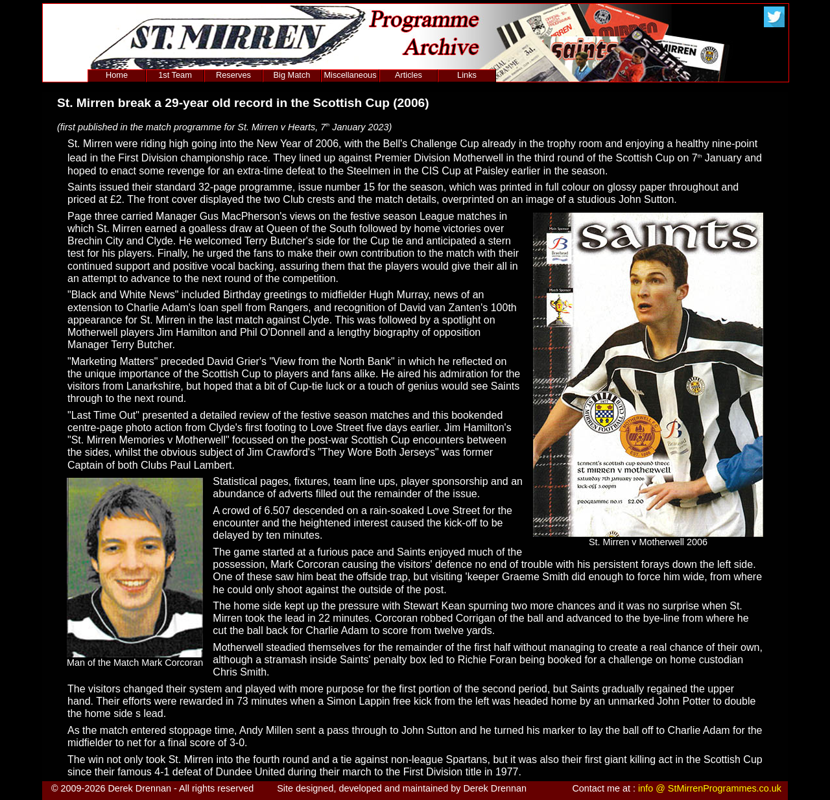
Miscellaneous (350, 75)
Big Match (292, 75)
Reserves (233, 75)
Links (467, 75)
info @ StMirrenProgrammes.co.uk (709, 788)
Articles (408, 75)
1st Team (175, 75)
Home (117, 75)
